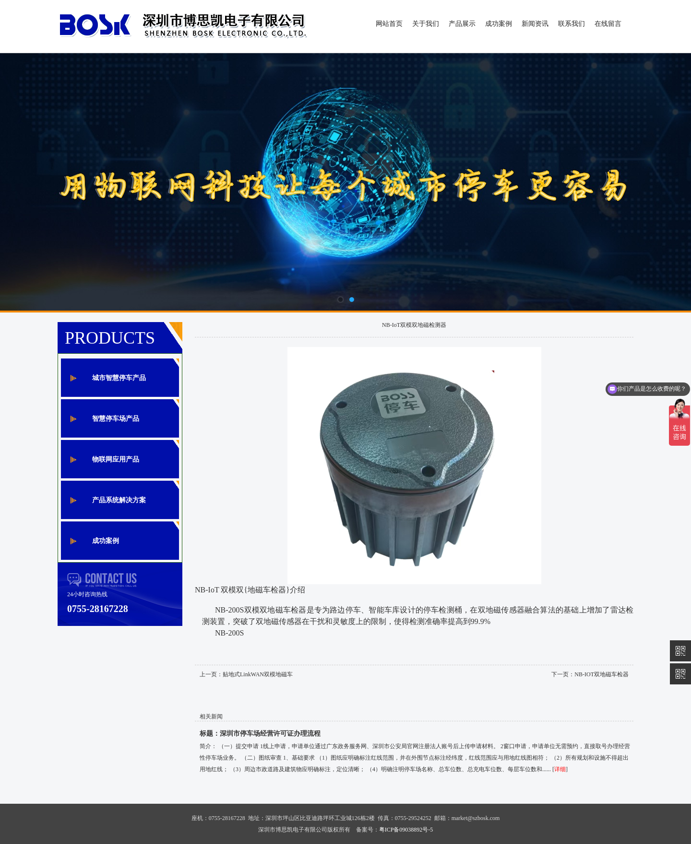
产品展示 (462, 23)
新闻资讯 (535, 23)
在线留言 (608, 23)
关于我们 (425, 23)
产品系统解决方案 (119, 500)
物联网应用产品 (115, 459)
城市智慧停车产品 (119, 378)
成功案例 (498, 23)
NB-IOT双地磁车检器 (601, 674)
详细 (560, 769)
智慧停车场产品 (115, 418)
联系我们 (571, 23)
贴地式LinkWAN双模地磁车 (258, 674)
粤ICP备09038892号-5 (406, 829)
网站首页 (389, 23)
